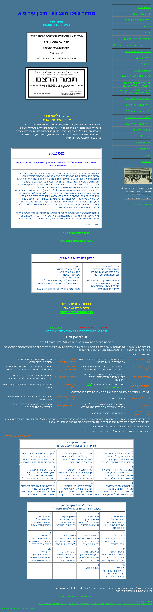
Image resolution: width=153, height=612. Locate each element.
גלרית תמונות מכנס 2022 (138, 123)
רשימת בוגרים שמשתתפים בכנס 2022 (132, 45)
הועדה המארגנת (142, 70)
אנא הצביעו (56, 327)
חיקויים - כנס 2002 (141, 130)
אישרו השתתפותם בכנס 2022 (76, 240)
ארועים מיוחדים (143, 142)
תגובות (147, 155)
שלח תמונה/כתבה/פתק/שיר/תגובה (76, 596)
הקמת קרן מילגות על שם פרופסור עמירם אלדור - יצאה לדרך (76, 331)
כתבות (147, 26)
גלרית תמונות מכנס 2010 (138, 105)
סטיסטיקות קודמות (142, 204)
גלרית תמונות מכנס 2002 (138, 98)
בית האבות (145, 149)
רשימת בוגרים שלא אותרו (138, 51)
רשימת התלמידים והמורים (137, 39)
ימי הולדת (146, 64)
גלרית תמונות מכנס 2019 (138, 111)
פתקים (147, 32)
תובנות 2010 (144, 136)
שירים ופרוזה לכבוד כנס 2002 (136, 75)
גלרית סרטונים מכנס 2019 (138, 117)
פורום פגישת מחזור (141, 13)
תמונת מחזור (144, 7)
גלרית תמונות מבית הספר (138, 20)
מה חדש (146, 161)
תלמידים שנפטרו (142, 57)
